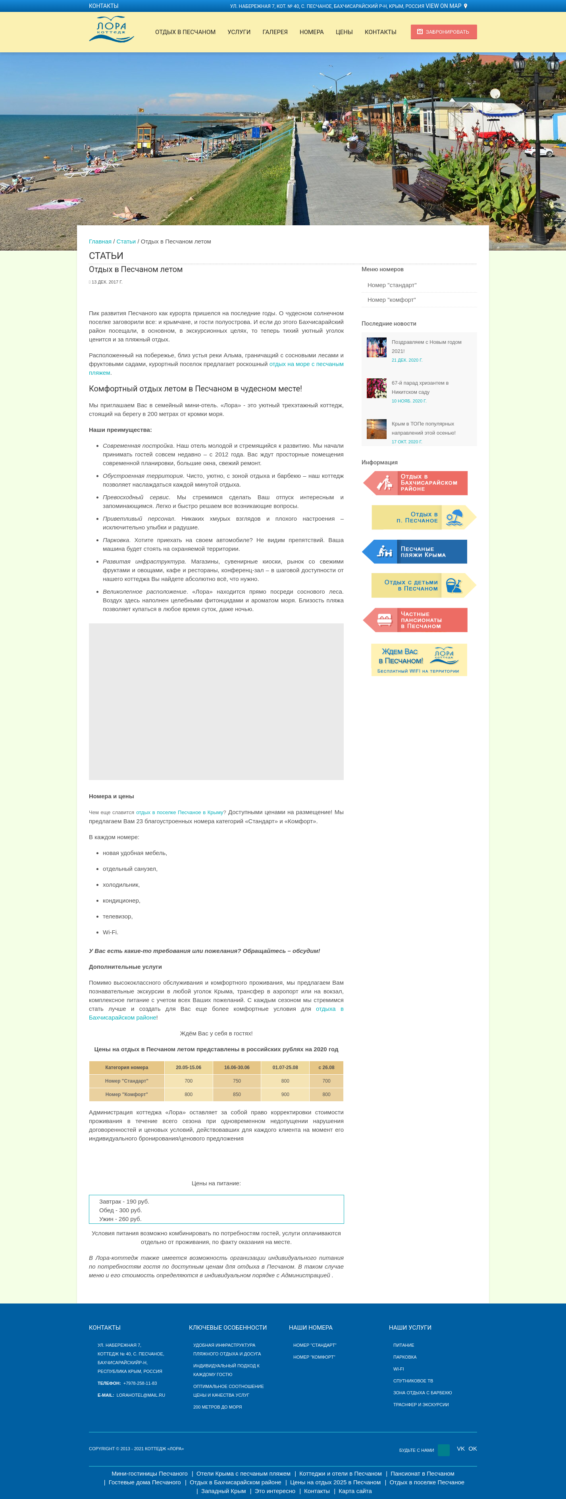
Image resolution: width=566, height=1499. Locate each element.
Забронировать (447, 32)
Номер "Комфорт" (127, 1094)
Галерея (275, 32)
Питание (403, 1345)
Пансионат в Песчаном (422, 1473)
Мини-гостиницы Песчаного (150, 1473)
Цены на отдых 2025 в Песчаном (335, 1482)
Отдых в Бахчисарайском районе (235, 1482)
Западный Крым (223, 1490)
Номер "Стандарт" (126, 1081)
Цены (344, 32)
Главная (100, 241)
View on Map (444, 6)
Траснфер (405, 1404)
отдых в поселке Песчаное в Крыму (179, 812)
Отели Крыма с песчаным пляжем (243, 1473)
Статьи (126, 241)
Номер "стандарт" (392, 285)
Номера (312, 32)
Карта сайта (355, 1490)
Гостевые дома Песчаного (145, 1482)
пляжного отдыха (215, 1353)
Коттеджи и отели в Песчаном (340, 1473)
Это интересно (275, 1490)
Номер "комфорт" (392, 299)
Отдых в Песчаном (185, 32)
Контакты (104, 6)
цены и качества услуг (221, 1395)
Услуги (238, 32)
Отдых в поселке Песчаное (426, 1482)
